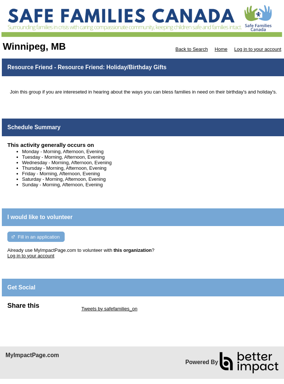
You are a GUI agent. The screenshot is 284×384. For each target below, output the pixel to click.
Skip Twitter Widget (59, 308)
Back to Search (191, 49)
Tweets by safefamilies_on (109, 308)
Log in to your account (257, 49)
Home (221, 49)
